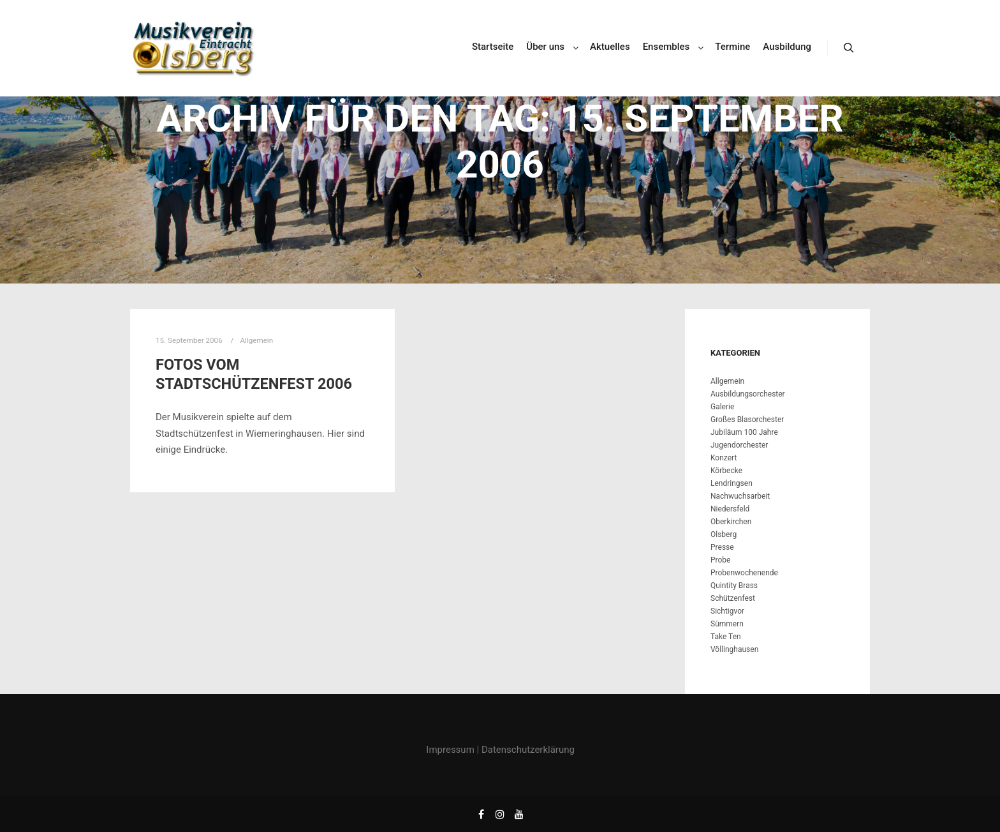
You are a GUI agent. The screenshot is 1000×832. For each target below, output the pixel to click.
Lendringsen (731, 483)
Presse (722, 547)
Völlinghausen (734, 649)
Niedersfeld (729, 508)
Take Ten (725, 636)
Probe (720, 560)
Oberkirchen (730, 521)
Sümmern (727, 623)
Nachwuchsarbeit (740, 496)
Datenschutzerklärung (528, 749)
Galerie (722, 406)
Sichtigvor (727, 611)
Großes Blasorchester (747, 419)
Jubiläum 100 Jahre (744, 432)
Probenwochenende (744, 572)
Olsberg (723, 534)
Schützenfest (732, 598)
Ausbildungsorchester (747, 394)
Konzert (723, 457)
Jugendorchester (739, 445)
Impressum (450, 749)
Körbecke (726, 470)
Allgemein (727, 381)
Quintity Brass (734, 585)
